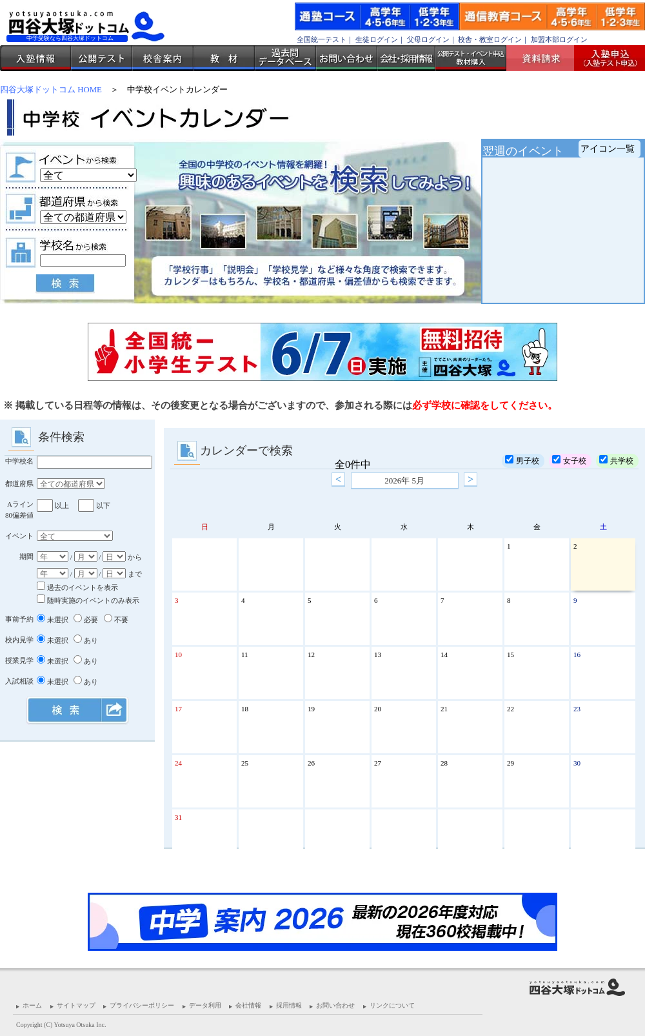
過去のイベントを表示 (77, 587)
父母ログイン (428, 39)
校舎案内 (163, 58)
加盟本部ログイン (559, 39)
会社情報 (248, 1005)
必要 (86, 620)
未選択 (52, 620)
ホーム (32, 1005)
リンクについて (392, 1005)
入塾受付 (604, 58)
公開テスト (101, 58)
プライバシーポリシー (142, 1005)
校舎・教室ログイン (490, 39)
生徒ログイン (376, 39)
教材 (224, 58)
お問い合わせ (346, 58)
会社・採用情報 (406, 58)
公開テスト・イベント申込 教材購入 (470, 58)
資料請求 (545, 58)
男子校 (522, 460)
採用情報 (289, 1005)
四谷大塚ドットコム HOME (51, 89)
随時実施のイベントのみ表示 (88, 600)
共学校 (616, 460)
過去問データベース (285, 58)
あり (86, 640)
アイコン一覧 (607, 149)
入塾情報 (35, 58)
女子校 (569, 460)
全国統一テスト (321, 39)
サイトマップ (76, 1005)
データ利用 (205, 1005)
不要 (116, 620)
